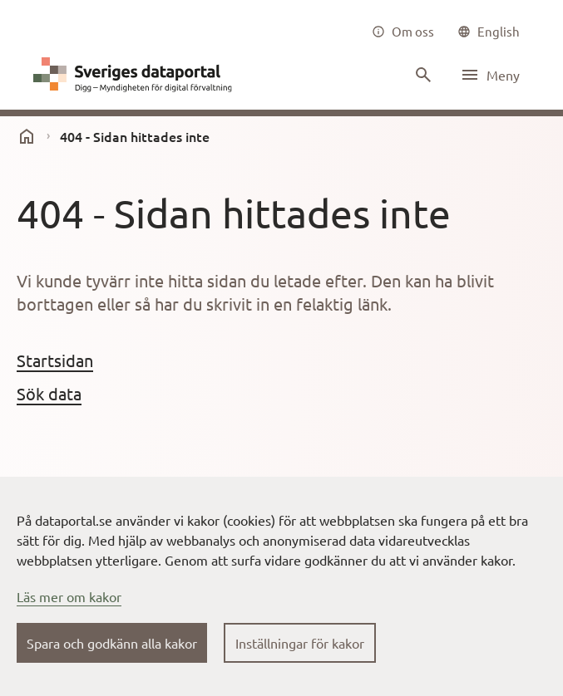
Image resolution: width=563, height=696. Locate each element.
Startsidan (55, 360)
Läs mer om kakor (69, 596)
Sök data (49, 393)
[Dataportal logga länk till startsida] (136, 74)
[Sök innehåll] (421, 74)
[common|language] (488, 32)
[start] (27, 136)
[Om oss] (403, 32)
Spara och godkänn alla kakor (112, 643)
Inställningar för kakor (299, 643)
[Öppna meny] (490, 74)
